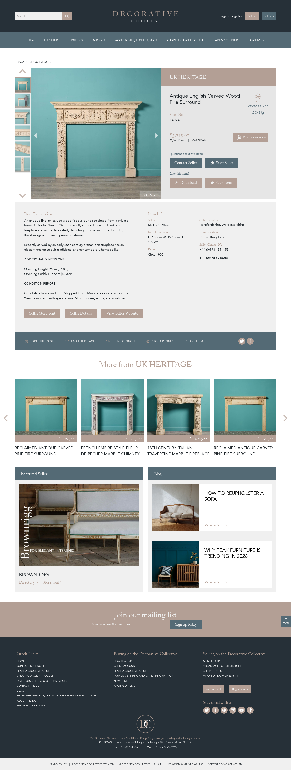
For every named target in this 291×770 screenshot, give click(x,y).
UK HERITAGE (158, 225)
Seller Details (81, 313)
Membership (211, 661)
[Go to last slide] (37, 133)
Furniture (51, 40)
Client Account (125, 666)
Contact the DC (28, 685)
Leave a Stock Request (33, 671)
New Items (121, 681)
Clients (269, 16)
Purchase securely (251, 138)
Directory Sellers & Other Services (42, 681)
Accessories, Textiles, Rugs (136, 40)
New (31, 40)
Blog (20, 690)
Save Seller (222, 162)
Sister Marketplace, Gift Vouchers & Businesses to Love (57, 695)
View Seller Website (122, 313)
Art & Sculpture (227, 40)
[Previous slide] (22, 71)
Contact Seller (185, 162)
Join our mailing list (32, 666)
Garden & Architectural (186, 40)
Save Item (221, 182)
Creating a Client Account (36, 675)
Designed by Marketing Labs (185, 764)
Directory (27, 582)
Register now (240, 689)
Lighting (76, 40)
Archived (257, 40)
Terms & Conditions (31, 705)
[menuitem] (23, 85)
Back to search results (34, 62)
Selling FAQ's (212, 671)
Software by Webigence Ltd (225, 764)
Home (21, 661)
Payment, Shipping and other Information (143, 675)
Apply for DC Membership (220, 675)
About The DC (26, 700)
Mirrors (99, 40)
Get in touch (214, 689)
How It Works (123, 661)
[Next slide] (22, 195)
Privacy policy (57, 764)
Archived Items (124, 685)
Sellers (252, 16)
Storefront (51, 582)
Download (185, 182)
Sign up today (186, 624)
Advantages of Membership (222, 666)
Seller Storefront (42, 313)
